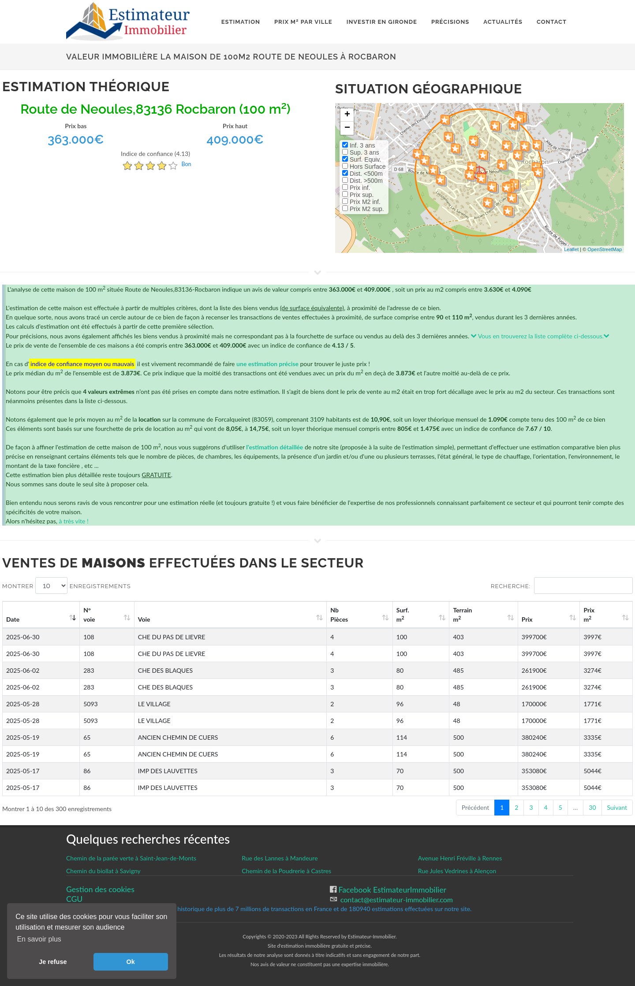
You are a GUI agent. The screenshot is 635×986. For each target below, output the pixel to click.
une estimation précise (267, 363)
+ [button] (347, 115)
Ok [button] (131, 961)
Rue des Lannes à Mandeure (280, 858)
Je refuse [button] (53, 961)
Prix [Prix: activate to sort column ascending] (527, 619)
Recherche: (562, 585)
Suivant (617, 807)
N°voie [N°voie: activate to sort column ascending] (89, 614)
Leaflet (571, 249)
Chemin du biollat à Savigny (103, 871)
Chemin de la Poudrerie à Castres (286, 871)
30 (592, 807)
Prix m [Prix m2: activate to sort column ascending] (588, 614)
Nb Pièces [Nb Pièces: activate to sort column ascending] (339, 614)
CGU (74, 899)
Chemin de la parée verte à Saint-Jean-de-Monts (131, 858)
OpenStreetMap (604, 249)
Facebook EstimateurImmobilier (391, 889)
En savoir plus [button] (39, 939)
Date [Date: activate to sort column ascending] (12, 619)
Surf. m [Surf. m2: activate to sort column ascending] (402, 614)
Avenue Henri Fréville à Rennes (460, 858)
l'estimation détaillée (274, 447)
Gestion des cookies (100, 889)
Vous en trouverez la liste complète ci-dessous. (540, 336)
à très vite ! (73, 521)
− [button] (347, 128)
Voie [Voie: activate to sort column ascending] (144, 619)
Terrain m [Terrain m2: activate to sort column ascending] (462, 614)
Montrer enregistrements (66, 585)
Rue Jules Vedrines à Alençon (457, 871)
